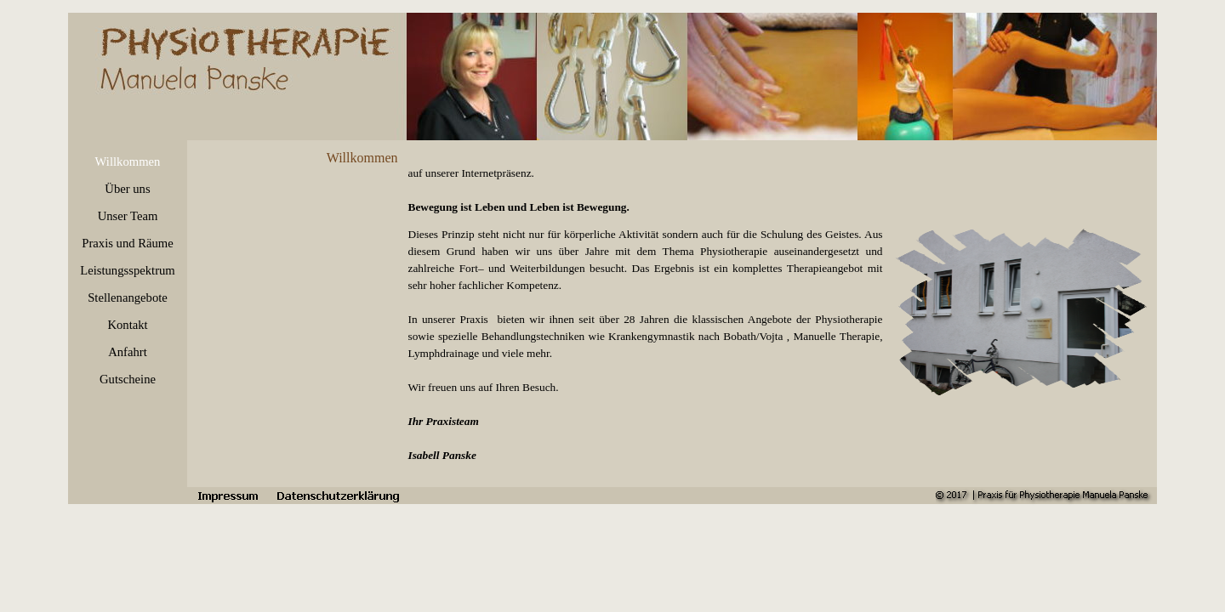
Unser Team (128, 216)
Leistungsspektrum (127, 270)
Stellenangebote (128, 297)
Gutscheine (128, 379)
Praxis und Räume (127, 243)
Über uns (127, 189)
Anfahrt (127, 352)
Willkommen (128, 161)
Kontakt (127, 325)
